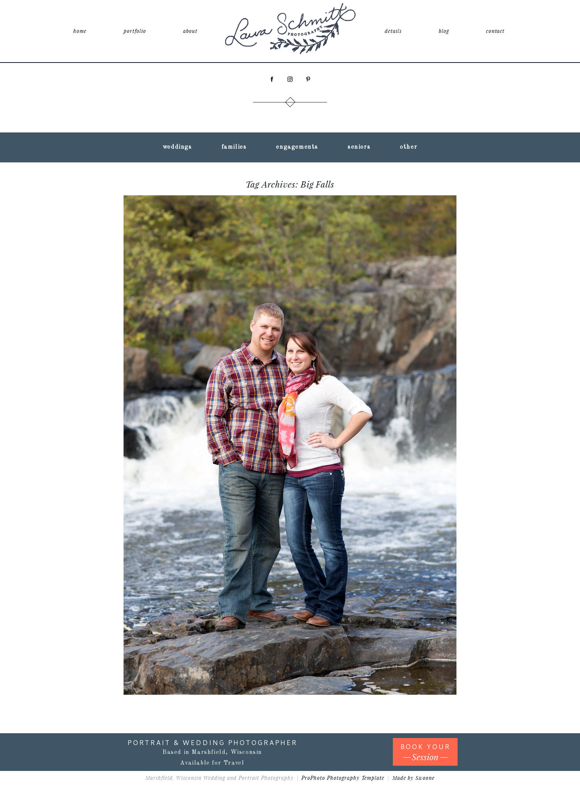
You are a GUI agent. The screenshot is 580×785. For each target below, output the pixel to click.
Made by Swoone (413, 777)
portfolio (135, 30)
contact (495, 30)
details (393, 30)
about (190, 30)
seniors (359, 147)
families (234, 147)
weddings (177, 147)
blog (444, 30)
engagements (297, 147)
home (80, 30)
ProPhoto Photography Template (342, 777)
